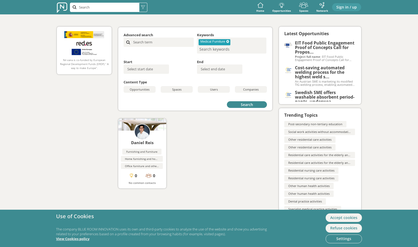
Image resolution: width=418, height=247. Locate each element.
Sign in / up (346, 7)
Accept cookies (343, 217)
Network (322, 7)
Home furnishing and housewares (146, 159)
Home (260, 7)
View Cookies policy (72, 239)
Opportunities (281, 7)
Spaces (303, 7)
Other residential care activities (310, 139)
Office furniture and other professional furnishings (157, 166)
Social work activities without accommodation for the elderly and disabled (340, 132)
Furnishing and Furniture (141, 151)
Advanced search (138, 35)
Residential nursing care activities (311, 170)
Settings (343, 238)
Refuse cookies (343, 227)
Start (128, 61)
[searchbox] (223, 49)
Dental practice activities (305, 201)
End (200, 61)
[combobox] (232, 45)
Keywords (205, 35)
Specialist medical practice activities (312, 209)
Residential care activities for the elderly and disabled (325, 155)
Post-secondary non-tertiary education (315, 124)
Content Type (135, 82)
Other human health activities (309, 186)
